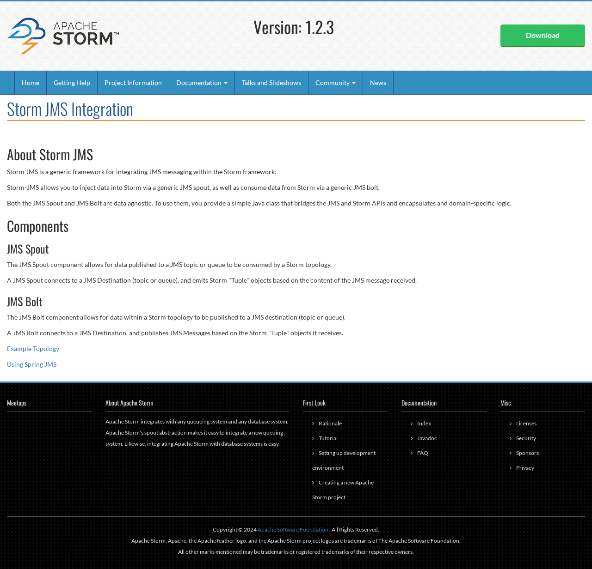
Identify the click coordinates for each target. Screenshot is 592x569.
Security (526, 438)
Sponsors (527, 452)
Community (335, 82)
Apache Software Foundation (293, 529)
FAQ (422, 452)
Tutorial (328, 438)
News (378, 82)
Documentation (202, 82)
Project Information (133, 82)
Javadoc (427, 438)
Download (543, 34)
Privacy (525, 467)
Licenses (526, 423)
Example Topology (33, 348)
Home (30, 82)
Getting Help (72, 82)
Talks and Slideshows (271, 82)
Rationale (330, 423)
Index (424, 423)
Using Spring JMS (31, 364)
